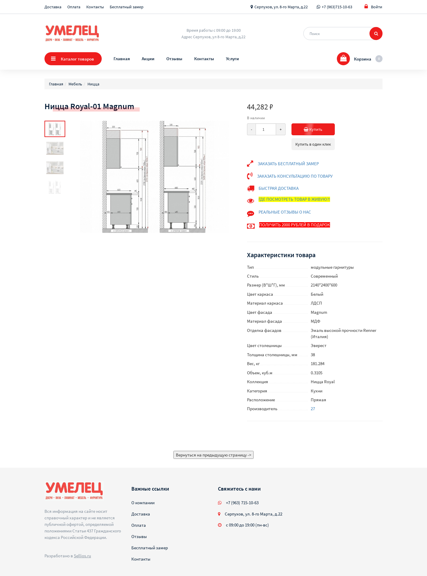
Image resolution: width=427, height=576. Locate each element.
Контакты (95, 6)
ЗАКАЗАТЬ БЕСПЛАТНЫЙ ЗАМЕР (288, 163)
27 (313, 408)
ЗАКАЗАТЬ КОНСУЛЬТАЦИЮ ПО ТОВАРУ (295, 176)
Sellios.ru (82, 556)
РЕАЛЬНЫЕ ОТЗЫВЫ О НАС (285, 212)
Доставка (52, 6)
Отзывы (174, 58)
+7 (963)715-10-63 (337, 6)
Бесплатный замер (127, 6)
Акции (148, 58)
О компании (142, 502)
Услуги (232, 58)
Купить (307, 129)
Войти (373, 6)
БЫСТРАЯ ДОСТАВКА (279, 188)
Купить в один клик (313, 144)
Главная (122, 58)
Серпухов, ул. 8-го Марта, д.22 (281, 6)
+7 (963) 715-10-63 (242, 502)
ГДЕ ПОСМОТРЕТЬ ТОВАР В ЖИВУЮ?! (294, 199)
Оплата (73, 6)
